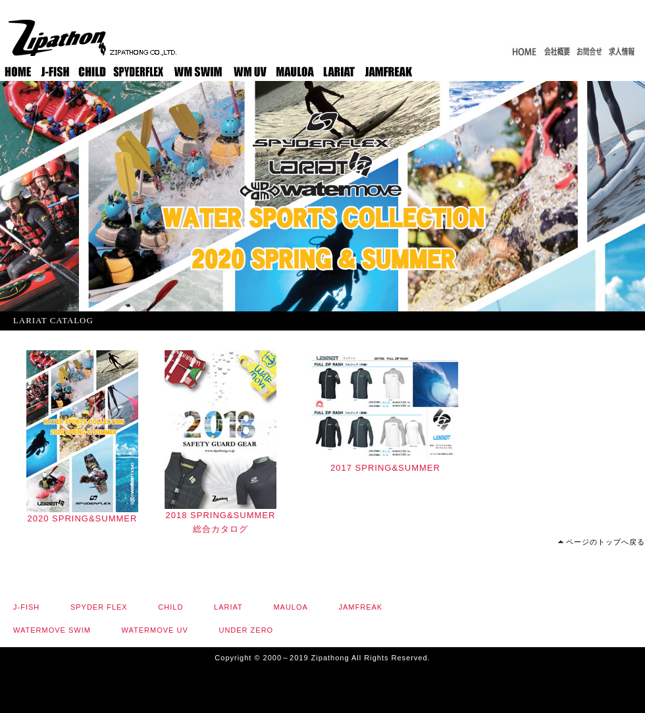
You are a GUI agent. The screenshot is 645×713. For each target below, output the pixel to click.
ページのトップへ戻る (605, 542)
